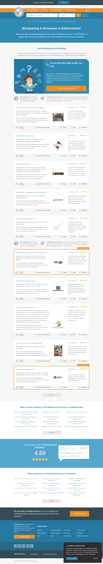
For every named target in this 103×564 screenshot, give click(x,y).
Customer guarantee (83, 536)
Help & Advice (41, 533)
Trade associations (56, 530)
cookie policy (79, 554)
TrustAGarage (34, 554)
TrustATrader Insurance (50, 554)
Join (64, 2)
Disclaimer (80, 533)
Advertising (67, 530)
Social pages (67, 536)
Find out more (68, 101)
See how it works (24, 536)
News (39, 536)
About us (39, 530)
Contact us (67, 533)
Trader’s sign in (85, 6)
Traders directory (55, 533)
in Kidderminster (51, 412)
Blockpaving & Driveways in (26, 478)
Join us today (79, 514)
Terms (52, 536)
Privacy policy (81, 530)
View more (51, 395)
